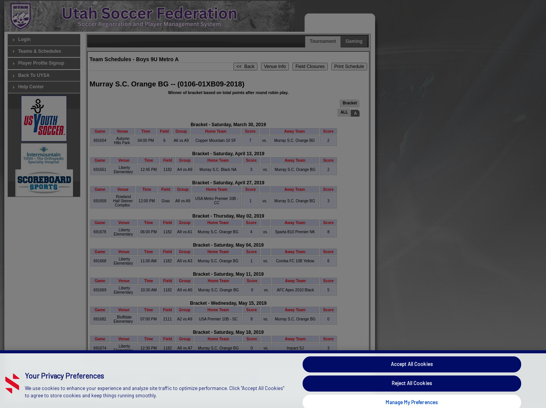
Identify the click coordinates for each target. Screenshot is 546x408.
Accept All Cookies (412, 377)
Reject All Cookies (412, 395)
